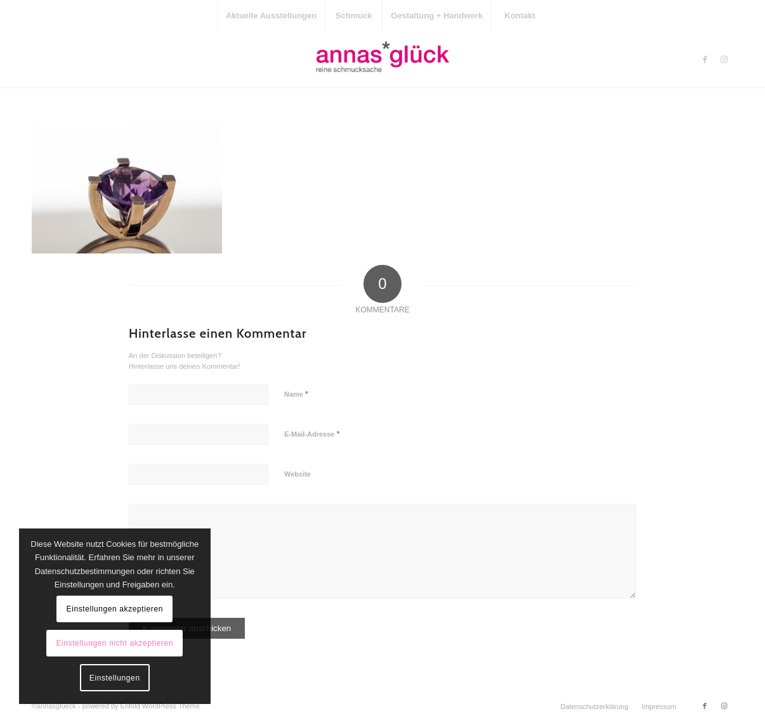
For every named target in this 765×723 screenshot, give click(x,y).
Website (297, 474)
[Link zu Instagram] (723, 59)
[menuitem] (271, 16)
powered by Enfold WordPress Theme (141, 706)
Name (296, 394)
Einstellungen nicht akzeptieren (114, 643)
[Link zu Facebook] (704, 59)
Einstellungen (114, 678)
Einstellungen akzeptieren (115, 609)
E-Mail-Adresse (312, 433)
